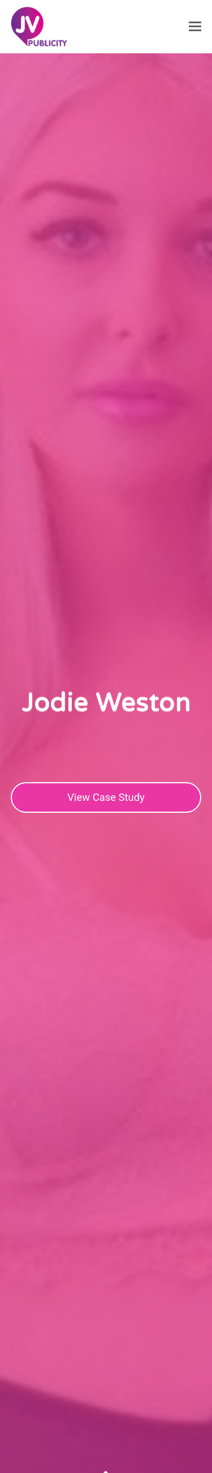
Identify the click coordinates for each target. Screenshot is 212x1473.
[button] (195, 26)
